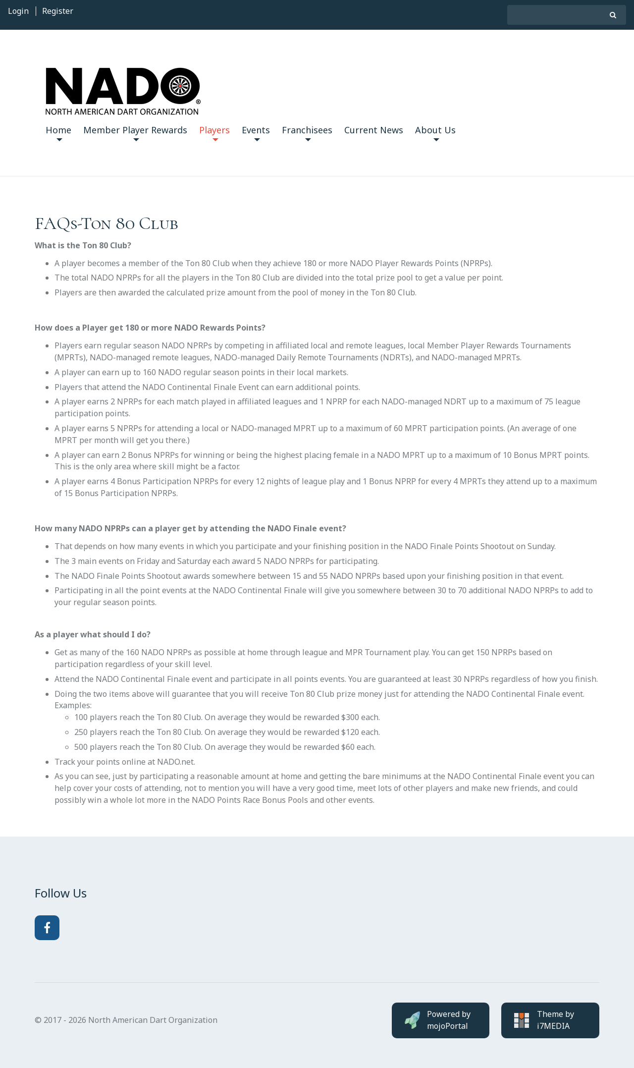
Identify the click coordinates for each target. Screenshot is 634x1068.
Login (18, 10)
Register (57, 10)
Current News (373, 130)
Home (58, 132)
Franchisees (307, 132)
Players (214, 132)
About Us (435, 132)
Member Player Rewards (135, 132)
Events (256, 132)
